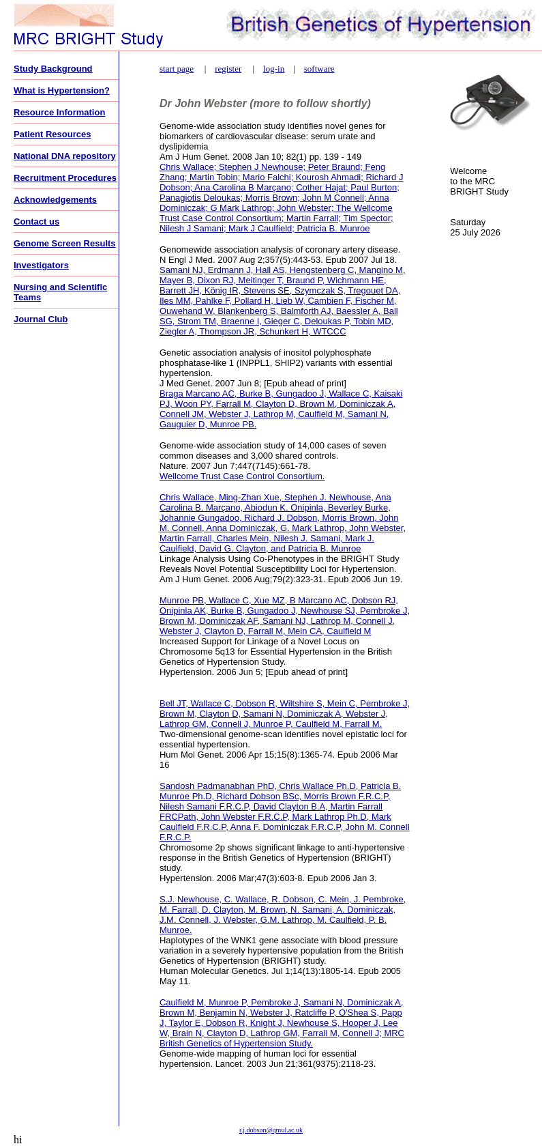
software (319, 68)
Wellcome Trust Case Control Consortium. (242, 476)
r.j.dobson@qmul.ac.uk (271, 1130)
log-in (273, 68)
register (228, 68)
